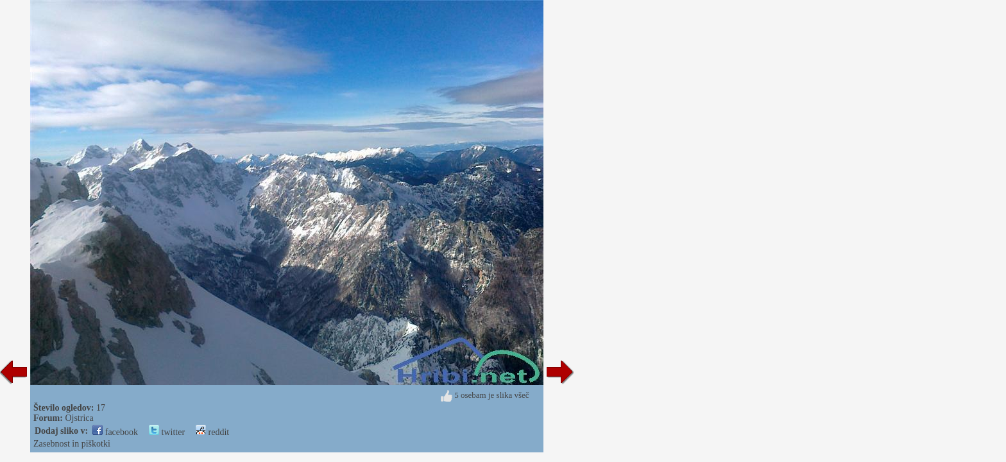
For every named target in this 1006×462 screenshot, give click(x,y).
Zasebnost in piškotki (71, 444)
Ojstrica (79, 418)
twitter (167, 432)
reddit (212, 432)
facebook (115, 432)
